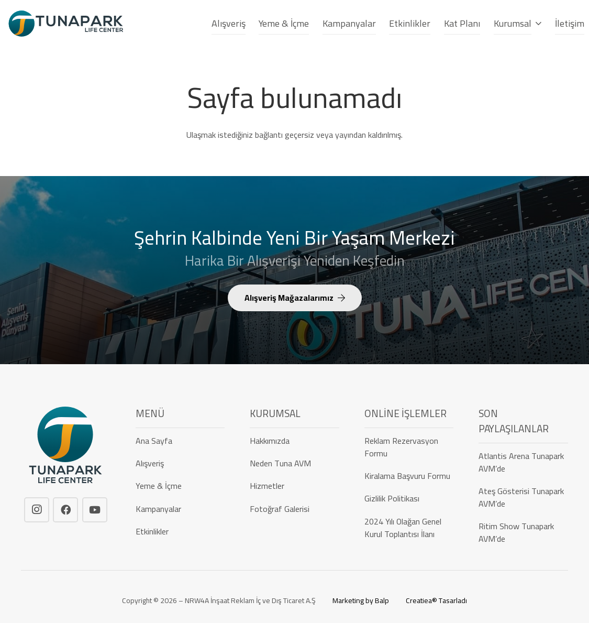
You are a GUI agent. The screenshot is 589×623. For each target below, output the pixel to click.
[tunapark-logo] (66, 23)
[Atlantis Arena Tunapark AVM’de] (523, 462)
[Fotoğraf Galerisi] (294, 508)
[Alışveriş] (180, 463)
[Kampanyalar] (180, 508)
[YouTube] (94, 509)
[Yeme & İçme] (180, 485)
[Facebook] (65, 509)
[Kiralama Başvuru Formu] (409, 475)
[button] (536, 21)
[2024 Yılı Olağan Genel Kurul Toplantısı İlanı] (409, 527)
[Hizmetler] (294, 485)
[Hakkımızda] (294, 440)
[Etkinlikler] (180, 531)
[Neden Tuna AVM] (294, 463)
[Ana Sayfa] (180, 440)
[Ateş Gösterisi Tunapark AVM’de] (523, 497)
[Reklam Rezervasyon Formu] (409, 447)
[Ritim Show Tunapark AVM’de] (523, 532)
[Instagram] (36, 509)
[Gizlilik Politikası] (409, 498)
